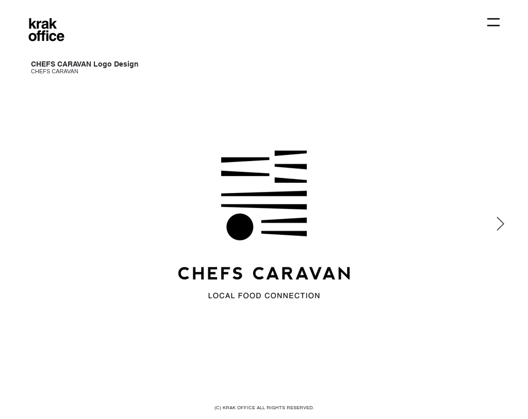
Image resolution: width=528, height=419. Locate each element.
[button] (493, 22)
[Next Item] (500, 224)
